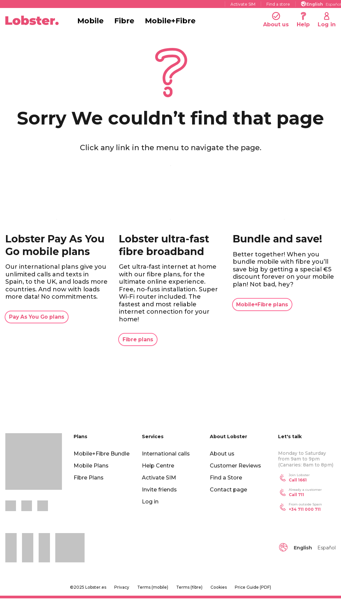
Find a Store (226, 478)
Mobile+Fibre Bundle (102, 454)
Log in (150, 502)
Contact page (228, 490)
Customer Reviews (235, 466)
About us (222, 454)
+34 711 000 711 (305, 509)
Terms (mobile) (152, 587)
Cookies (218, 587)
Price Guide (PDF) (253, 587)
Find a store (278, 4)
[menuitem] (314, 4)
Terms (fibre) (189, 587)
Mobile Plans (91, 466)
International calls (166, 454)
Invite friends (159, 490)
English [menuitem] (314, 4)
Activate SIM (242, 4)
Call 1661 (298, 480)
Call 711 (296, 494)
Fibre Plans (89, 478)
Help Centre (158, 466)
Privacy (121, 587)
